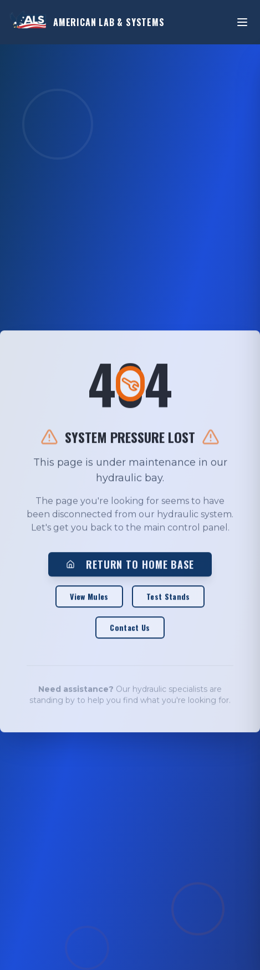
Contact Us (130, 628)
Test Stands (168, 597)
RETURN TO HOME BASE (130, 565)
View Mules (89, 597)
